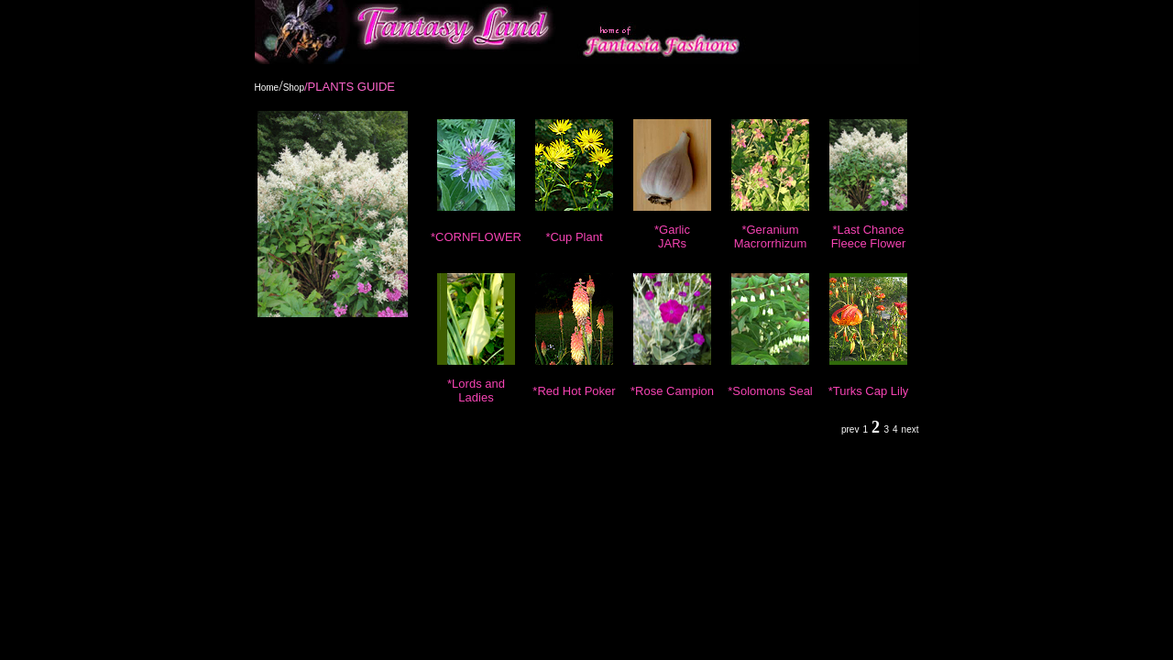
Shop (293, 87)
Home (267, 87)
